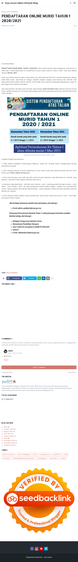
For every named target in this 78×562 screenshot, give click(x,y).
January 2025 (9, 436)
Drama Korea (45, 454)
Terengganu (41, 458)
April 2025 (8, 434)
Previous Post (7, 372)
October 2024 (9, 445)
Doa (35, 454)
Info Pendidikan (12, 11)
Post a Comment (39, 367)
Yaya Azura (48, 557)
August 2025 (8, 431)
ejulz (10, 350)
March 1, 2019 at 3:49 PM (15, 353)
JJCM (65, 454)
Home (4, 11)
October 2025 (9, 429)
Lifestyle (6, 458)
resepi (63, 458)
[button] (2, 3)
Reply (6, 360)
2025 (6, 427)
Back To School (8, 454)
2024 (6, 438)
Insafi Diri (56, 454)
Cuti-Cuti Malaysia (24, 454)
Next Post (72, 372)
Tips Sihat (53, 458)
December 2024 (9, 440)
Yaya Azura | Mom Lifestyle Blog (21, 3)
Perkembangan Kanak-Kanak (23, 458)
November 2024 (9, 443)
